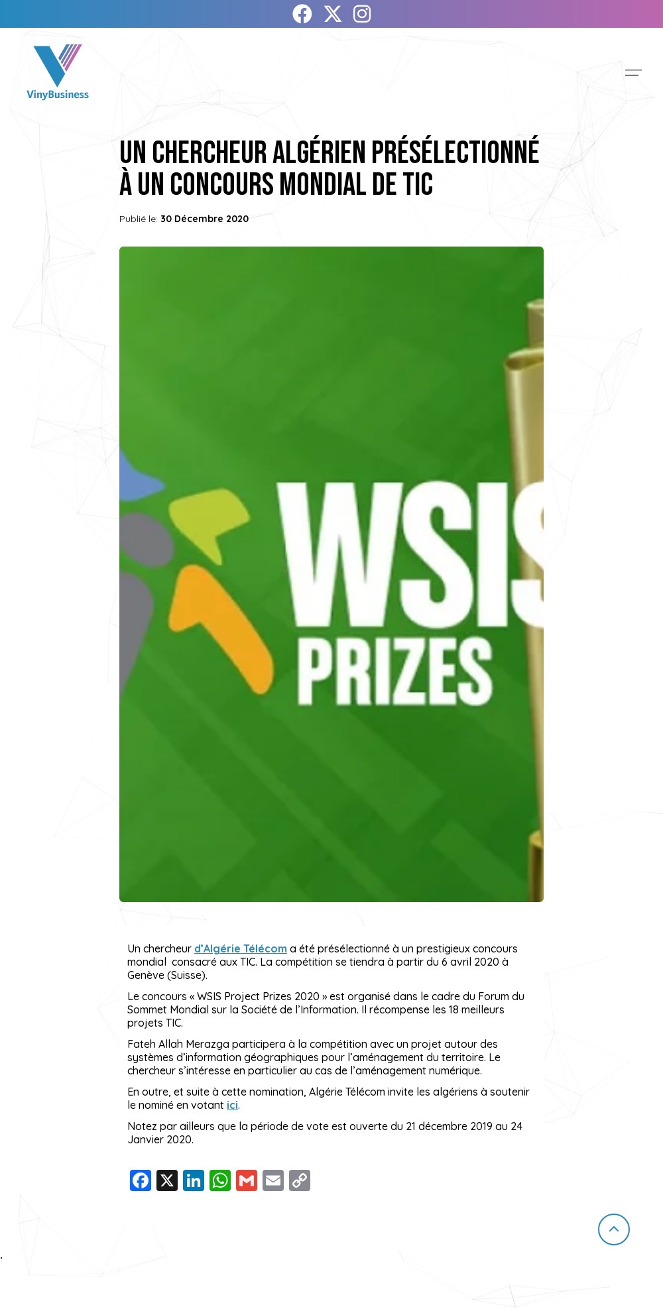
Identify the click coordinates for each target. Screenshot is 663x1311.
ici (232, 1105)
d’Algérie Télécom (240, 948)
